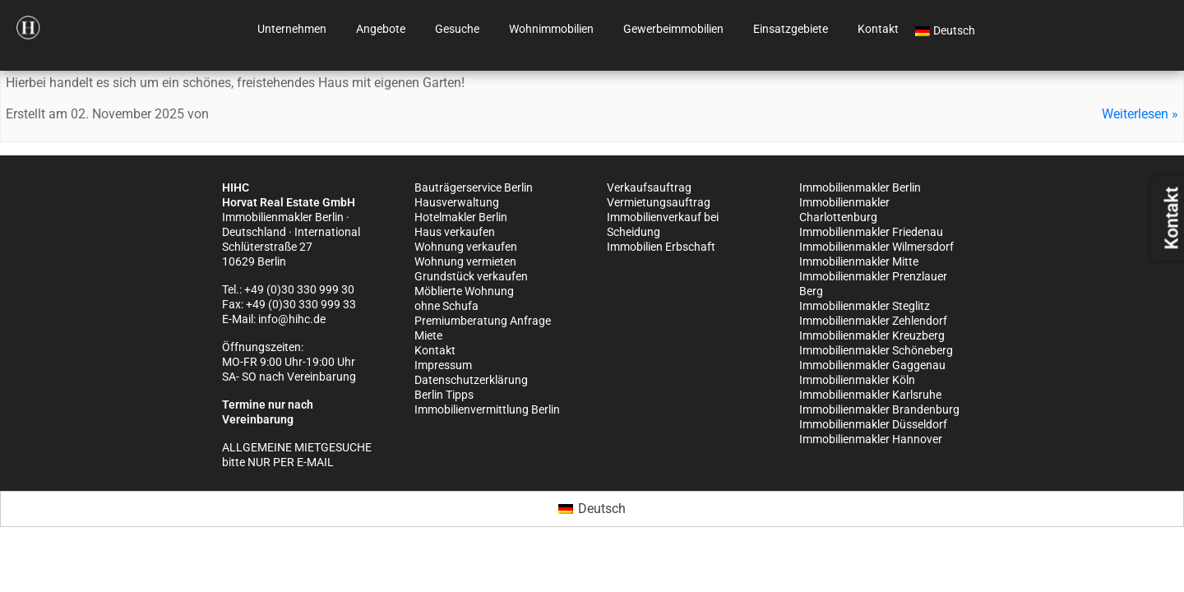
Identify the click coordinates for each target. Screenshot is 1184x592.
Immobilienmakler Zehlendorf (873, 320)
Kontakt (878, 28)
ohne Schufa (446, 305)
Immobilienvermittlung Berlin (487, 409)
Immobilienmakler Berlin (860, 187)
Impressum (443, 365)
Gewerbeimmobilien (673, 28)
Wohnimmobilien (551, 28)
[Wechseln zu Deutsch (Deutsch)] (592, 508)
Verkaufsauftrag (649, 187)
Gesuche (457, 28)
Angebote (380, 28)
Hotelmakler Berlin (460, 217)
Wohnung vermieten (465, 261)
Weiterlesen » (1140, 114)
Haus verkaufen (454, 231)
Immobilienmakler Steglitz (864, 305)
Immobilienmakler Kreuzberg (872, 335)
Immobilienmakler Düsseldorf (873, 424)
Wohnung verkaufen (465, 246)
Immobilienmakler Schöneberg (876, 350)
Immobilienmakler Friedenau (871, 231)
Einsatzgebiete (790, 28)
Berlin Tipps (444, 394)
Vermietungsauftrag (658, 202)
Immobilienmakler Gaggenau (872, 365)
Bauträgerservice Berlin (473, 187)
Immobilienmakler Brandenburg (879, 409)
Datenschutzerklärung (471, 379)
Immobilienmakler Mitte (858, 261)
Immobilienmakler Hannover (870, 439)
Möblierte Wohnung (464, 291)
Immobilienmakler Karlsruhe (870, 394)
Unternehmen (291, 28)
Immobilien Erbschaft (661, 246)
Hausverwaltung (456, 202)
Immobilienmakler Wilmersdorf (876, 246)
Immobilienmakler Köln (857, 379)
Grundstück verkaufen (471, 276)
